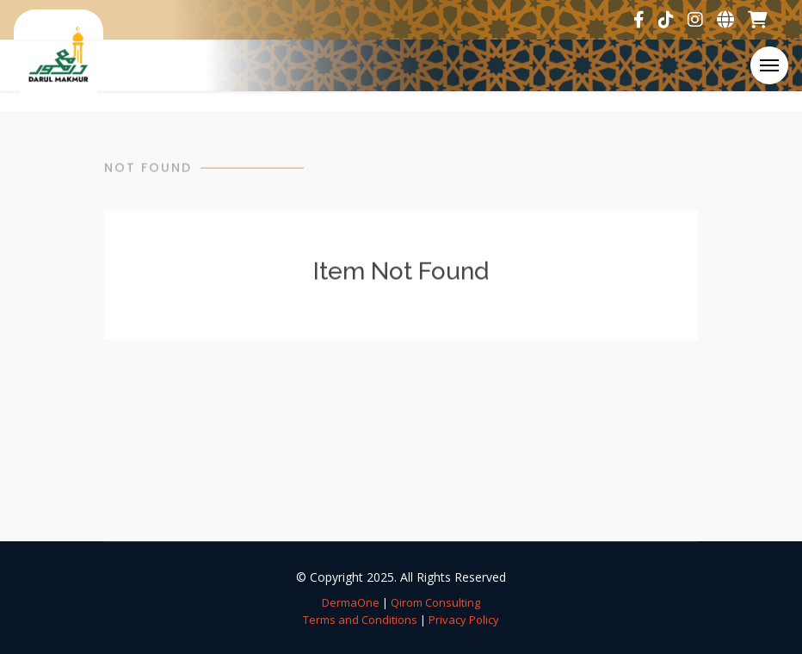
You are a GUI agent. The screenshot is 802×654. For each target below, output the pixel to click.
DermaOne (350, 602)
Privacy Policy (464, 619)
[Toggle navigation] (769, 65)
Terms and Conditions (360, 619)
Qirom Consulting (435, 602)
